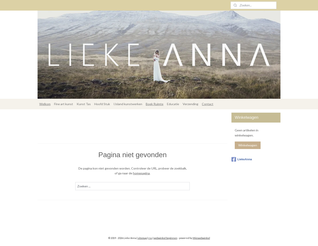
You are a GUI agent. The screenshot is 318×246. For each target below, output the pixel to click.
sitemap (142, 238)
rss (150, 238)
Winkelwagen (247, 145)
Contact (207, 104)
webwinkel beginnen (165, 238)
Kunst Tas (84, 104)
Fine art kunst (63, 104)
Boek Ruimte (154, 104)
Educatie (173, 104)
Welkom (45, 104)
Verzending (190, 104)
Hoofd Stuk (102, 104)
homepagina (141, 173)
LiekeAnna (241, 159)
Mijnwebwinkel (201, 238)
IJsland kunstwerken (128, 104)
